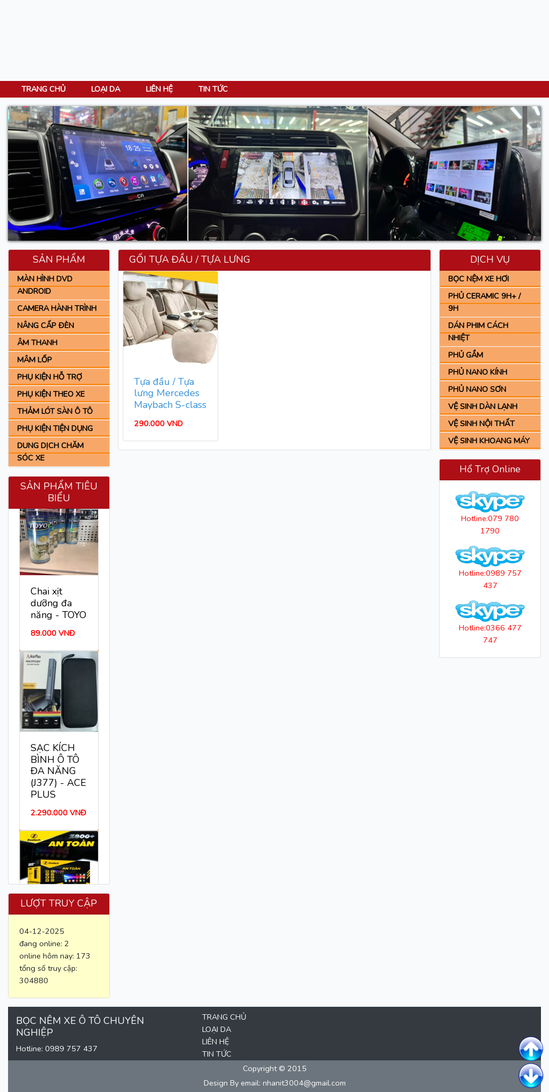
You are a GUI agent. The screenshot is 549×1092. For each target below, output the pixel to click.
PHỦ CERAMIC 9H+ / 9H (484, 302)
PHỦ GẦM (465, 355)
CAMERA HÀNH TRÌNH (57, 308)
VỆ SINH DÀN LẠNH (482, 406)
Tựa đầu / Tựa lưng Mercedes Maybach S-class (170, 393)
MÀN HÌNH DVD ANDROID (44, 284)
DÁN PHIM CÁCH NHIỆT (478, 331)
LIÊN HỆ (159, 89)
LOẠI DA (105, 89)
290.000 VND (158, 423)
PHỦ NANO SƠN (477, 389)
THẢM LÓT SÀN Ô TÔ (55, 411)
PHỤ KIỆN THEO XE (51, 394)
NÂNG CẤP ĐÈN (45, 325)
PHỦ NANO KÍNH (477, 372)
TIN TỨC (213, 89)
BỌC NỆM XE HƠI (478, 278)
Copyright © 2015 (275, 1068)
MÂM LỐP (34, 359)
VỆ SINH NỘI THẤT (481, 423)
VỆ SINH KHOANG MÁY (489, 440)
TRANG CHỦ (43, 89)
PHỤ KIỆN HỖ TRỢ (49, 377)
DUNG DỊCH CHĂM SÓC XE (50, 451)
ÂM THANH (37, 342)
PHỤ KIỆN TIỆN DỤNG (55, 428)
